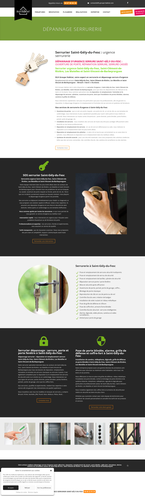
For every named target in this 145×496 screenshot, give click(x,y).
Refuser (27, 488)
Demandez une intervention (43, 241)
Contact (106, 12)
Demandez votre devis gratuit (101, 407)
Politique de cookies (21, 492)
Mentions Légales (33, 492)
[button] (51, 471)
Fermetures (40, 12)
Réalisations (81, 12)
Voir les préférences (44, 488)
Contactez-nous (62, 148)
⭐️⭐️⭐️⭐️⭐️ (73, 480)
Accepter (11, 488)
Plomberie (67, 12)
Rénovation (54, 12)
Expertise (95, 12)
